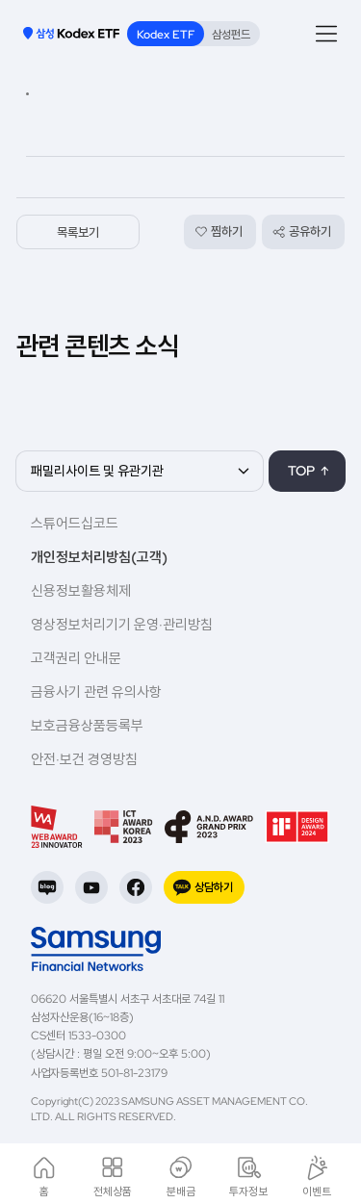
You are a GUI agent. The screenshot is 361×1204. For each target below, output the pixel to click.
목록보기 (78, 232)
